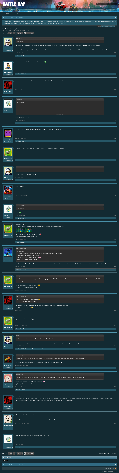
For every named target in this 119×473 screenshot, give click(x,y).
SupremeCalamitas (8, 426)
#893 (115, 310)
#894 (115, 325)
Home (109, 468)
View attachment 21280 (33, 255)
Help (106, 468)
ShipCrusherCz (26, 123)
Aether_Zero (7, 91)
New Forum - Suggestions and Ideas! (108, 26)
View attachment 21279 (22, 255)
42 (18, 33)
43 (20, 33)
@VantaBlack (105, 50)
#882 (115, 71)
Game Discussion (12, 30)
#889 (115, 215)
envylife (6, 49)
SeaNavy (6, 259)
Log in (114, 1)
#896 (115, 365)
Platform (8, 4)
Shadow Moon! (8, 72)
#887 (115, 177)
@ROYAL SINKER (20, 186)
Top (113, 468)
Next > (32, 33)
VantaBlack (18, 55)
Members (13, 9)
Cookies (99, 26)
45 (24, 33)
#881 (115, 52)
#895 (115, 345)
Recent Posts (15, 13)
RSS (115, 468)
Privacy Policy (113, 471)
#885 (115, 138)
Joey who (23, 30)
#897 (115, 386)
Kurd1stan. (18, 389)
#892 (115, 290)
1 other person (33, 447)
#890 (115, 239)
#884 (115, 120)
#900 (115, 444)
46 (26, 33)
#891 (115, 266)
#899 (115, 423)
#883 (115, 89)
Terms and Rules (106, 471)
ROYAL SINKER (7, 197)
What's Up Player (19, 160)
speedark (26, 447)
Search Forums (7, 13)
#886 (115, 157)
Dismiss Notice (115, 21)
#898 (115, 405)
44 (22, 33)
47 (28, 33)
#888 (115, 195)
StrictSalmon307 (19, 73)
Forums (5, 9)
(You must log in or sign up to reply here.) (108, 453)
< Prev (10, 33)
